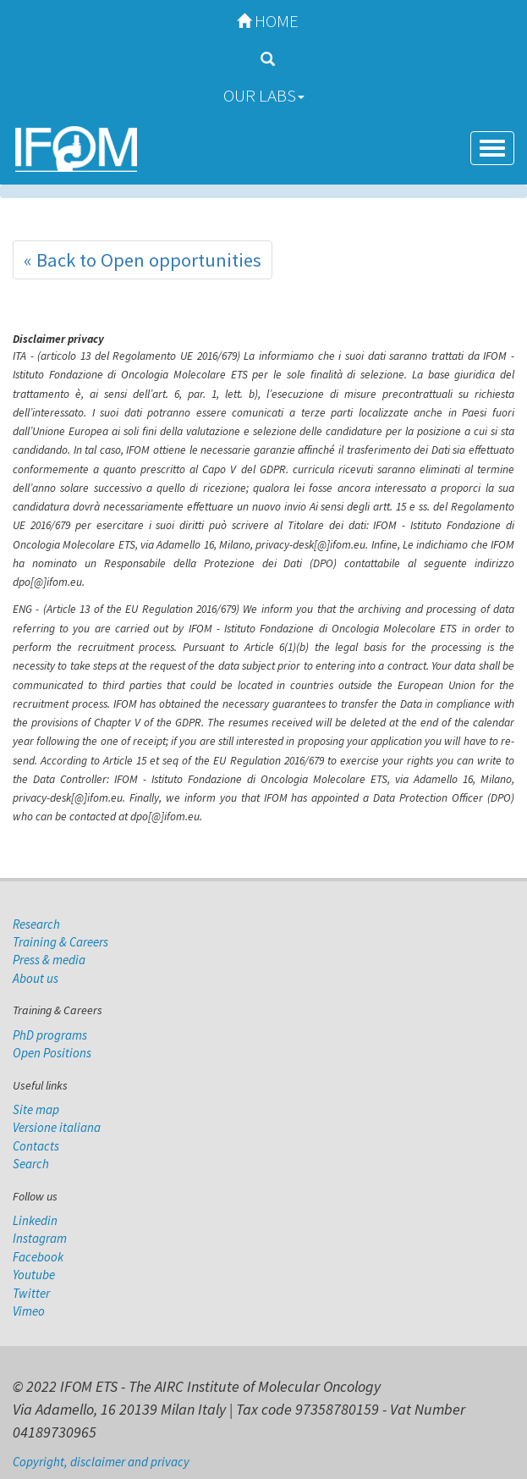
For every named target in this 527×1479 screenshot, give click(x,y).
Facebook (38, 1257)
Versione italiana (57, 1127)
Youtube (34, 1275)
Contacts (36, 1146)
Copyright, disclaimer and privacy (101, 1462)
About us (35, 978)
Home (263, 20)
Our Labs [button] (264, 95)
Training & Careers (60, 942)
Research (36, 924)
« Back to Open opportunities (142, 260)
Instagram (40, 1238)
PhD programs (50, 1035)
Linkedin (35, 1220)
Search (31, 1164)
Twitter (31, 1293)
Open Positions (52, 1053)
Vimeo (29, 1311)
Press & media (49, 960)
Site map (36, 1109)
